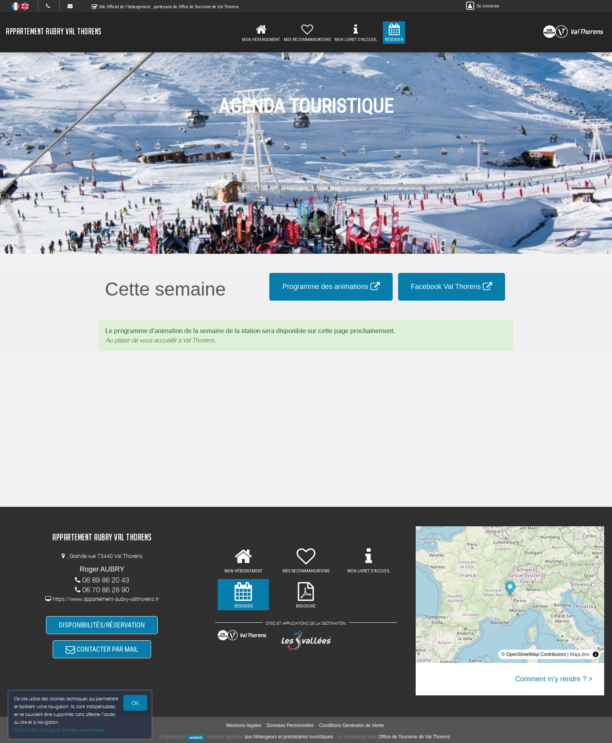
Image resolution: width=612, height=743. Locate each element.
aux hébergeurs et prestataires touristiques (288, 736)
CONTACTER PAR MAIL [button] (102, 649)
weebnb (196, 737)
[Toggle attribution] (595, 654)
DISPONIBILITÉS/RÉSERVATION (102, 625)
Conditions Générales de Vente (351, 725)
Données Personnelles (290, 725)
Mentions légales (244, 725)
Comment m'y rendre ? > (553, 679)
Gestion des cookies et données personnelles (59, 730)
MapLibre (579, 654)
